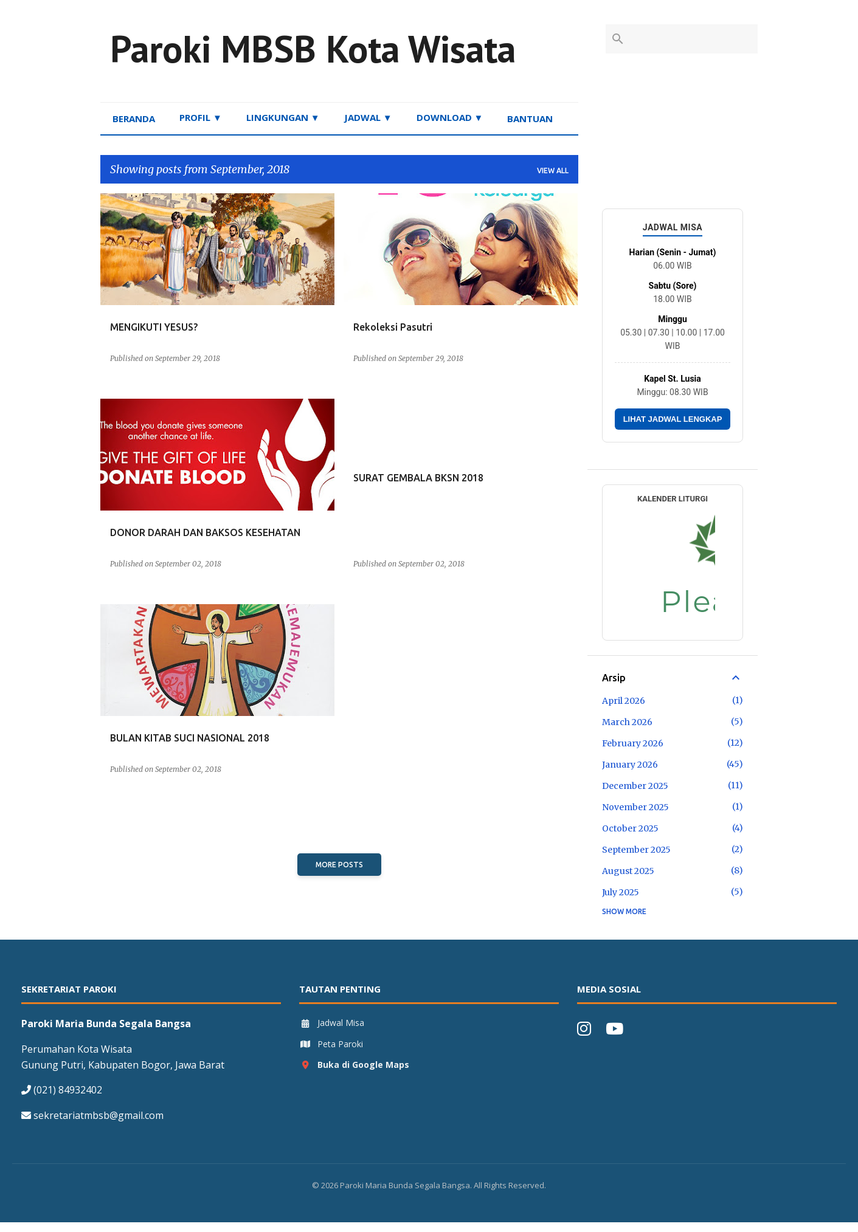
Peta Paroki (331, 1044)
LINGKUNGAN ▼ (283, 117)
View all (553, 170)
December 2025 (635, 785)
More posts (339, 865)
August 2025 (628, 870)
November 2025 (635, 807)
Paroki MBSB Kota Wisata (313, 48)
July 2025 (620, 892)
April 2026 (623, 700)
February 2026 (632, 743)
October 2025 (630, 828)
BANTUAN (530, 118)
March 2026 (627, 722)
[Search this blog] (694, 38)
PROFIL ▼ (200, 117)
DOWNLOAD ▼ (450, 117)
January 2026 (630, 764)
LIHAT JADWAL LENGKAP (672, 419)
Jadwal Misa (331, 1022)
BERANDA (133, 118)
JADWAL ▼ (368, 117)
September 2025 (636, 849)
